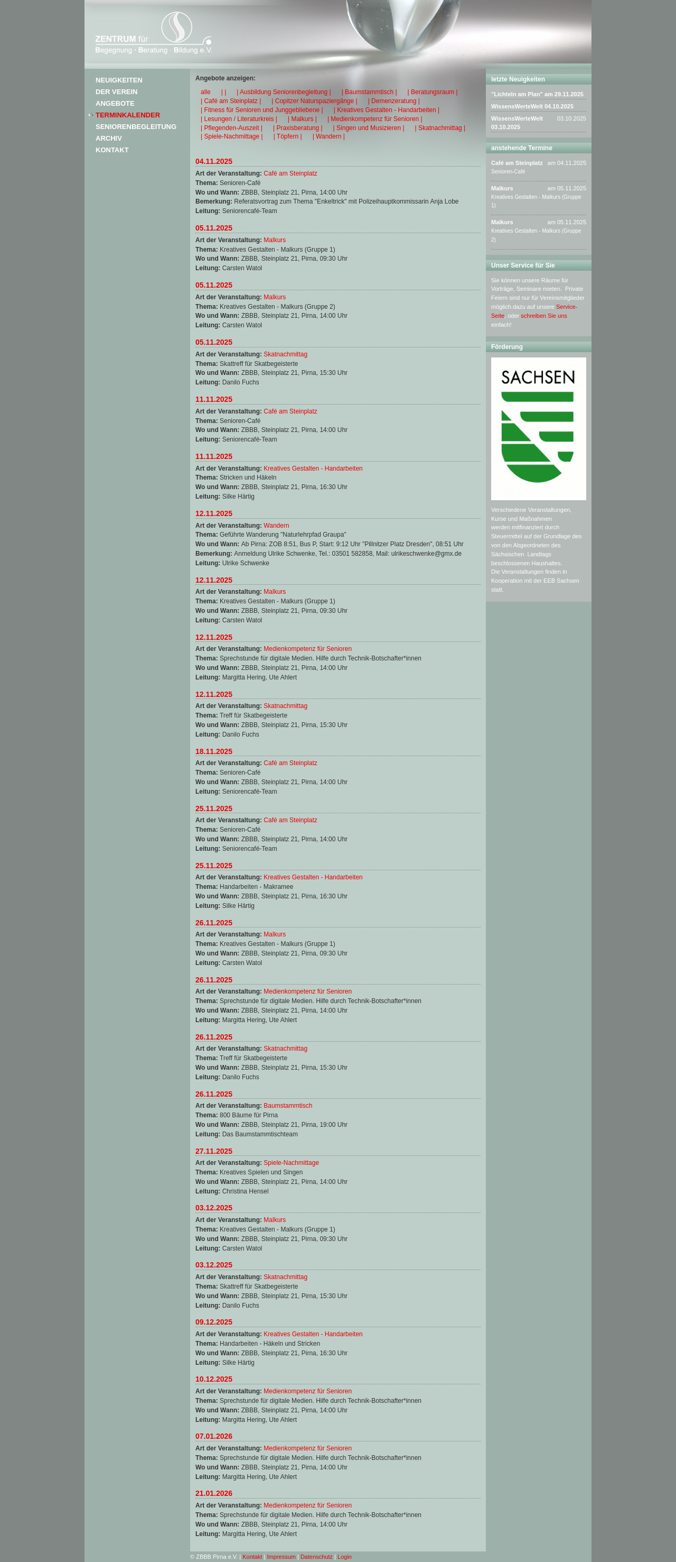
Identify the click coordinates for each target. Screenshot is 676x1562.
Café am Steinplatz (290, 173)
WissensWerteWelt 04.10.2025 (532, 106)
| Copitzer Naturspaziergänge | (314, 101)
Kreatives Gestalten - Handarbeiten (313, 468)
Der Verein (116, 92)
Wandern (276, 525)
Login (344, 1557)
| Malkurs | (302, 119)
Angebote (115, 103)
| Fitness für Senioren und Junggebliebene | (262, 110)
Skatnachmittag (285, 354)
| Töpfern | (288, 136)
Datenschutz (317, 1557)
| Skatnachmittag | (440, 128)
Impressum (281, 1557)
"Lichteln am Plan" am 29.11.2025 (537, 94)
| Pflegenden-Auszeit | (231, 128)
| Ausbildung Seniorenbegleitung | (284, 92)
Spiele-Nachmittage (291, 1162)
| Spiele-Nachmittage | (232, 136)
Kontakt (112, 150)
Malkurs (275, 240)
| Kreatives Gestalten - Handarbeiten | (386, 110)
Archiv (109, 138)
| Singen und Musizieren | (369, 128)
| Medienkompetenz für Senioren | (374, 119)
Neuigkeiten (119, 80)
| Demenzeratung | (394, 101)
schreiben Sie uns (544, 316)
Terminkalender (128, 115)
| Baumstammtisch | (369, 92)
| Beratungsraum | (433, 92)
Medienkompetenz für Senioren (308, 649)
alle (206, 92)
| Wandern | (329, 136)
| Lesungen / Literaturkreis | (239, 119)
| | (224, 92)
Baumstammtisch (288, 1105)
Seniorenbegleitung (136, 127)
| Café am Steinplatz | (231, 101)
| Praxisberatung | (298, 128)
